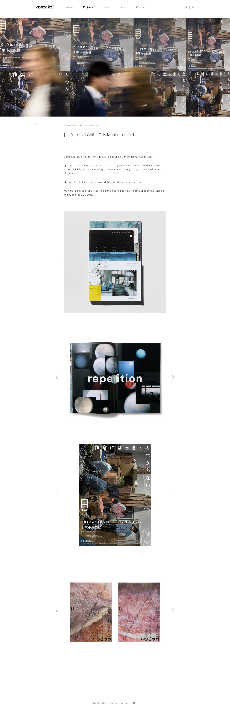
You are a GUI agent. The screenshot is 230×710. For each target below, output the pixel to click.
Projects (88, 7)
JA (193, 7)
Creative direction (73, 126)
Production (93, 126)
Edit (85, 126)
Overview (69, 7)
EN (186, 7)
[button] (173, 260)
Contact (141, 7)
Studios (106, 7)
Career (124, 7)
